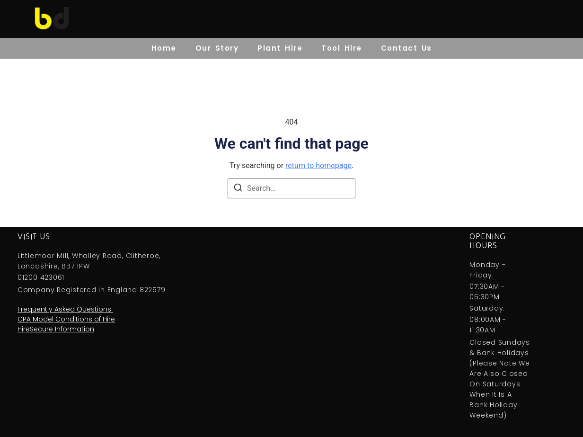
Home (164, 48)
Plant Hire (279, 48)
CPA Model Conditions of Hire (66, 319)
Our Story (217, 48)
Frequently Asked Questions (65, 309)
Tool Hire (341, 48)
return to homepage (318, 165)
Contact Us (406, 48)
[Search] (238, 189)
